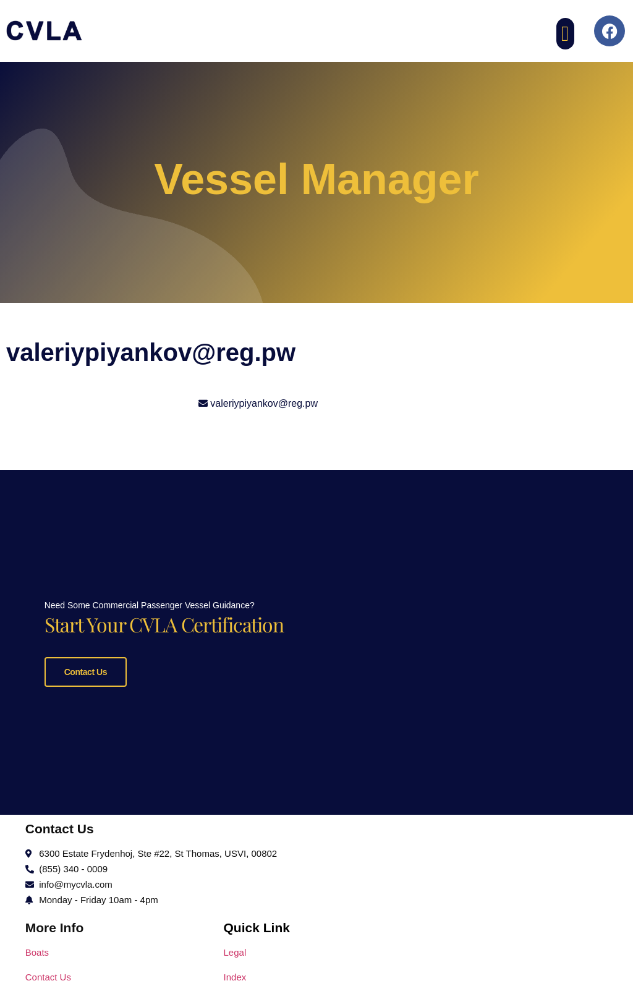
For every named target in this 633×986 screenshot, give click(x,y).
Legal (235, 949)
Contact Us (85, 670)
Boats (37, 949)
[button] (565, 33)
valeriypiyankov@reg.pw (264, 403)
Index (235, 974)
